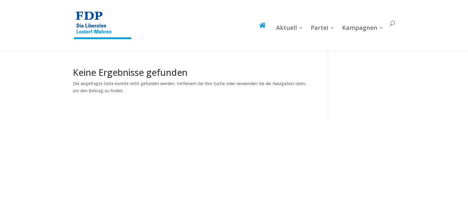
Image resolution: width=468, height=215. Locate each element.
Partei (319, 29)
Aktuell (286, 29)
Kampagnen (359, 29)
